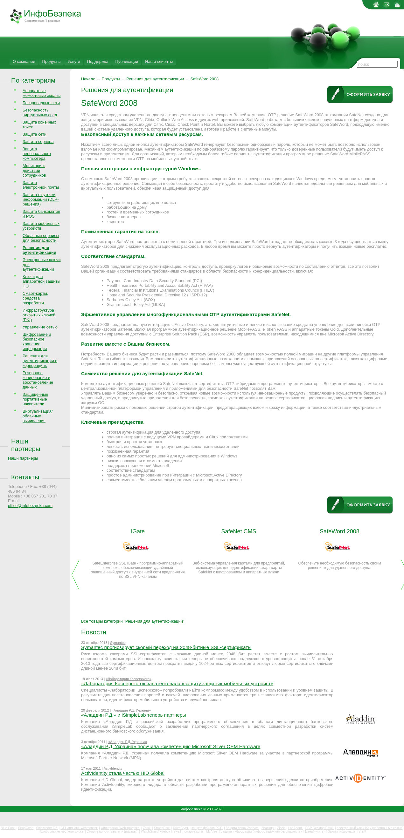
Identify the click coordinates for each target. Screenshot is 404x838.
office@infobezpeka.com (30, 505)
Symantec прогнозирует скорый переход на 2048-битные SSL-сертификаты (166, 647)
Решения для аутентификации (155, 79)
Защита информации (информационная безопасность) (261, 831)
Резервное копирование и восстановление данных (38, 379)
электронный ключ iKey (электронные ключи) (370, 828)
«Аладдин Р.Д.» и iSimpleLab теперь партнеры (133, 715)
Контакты (25, 477)
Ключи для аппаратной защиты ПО (41, 281)
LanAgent (295, 828)
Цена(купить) (315, 831)
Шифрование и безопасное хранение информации (37, 341)
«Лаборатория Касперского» (128, 679)
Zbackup (268, 828)
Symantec (117, 643)
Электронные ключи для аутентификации (42, 264)
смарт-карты (194, 831)
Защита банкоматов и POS (41, 214)
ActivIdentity (113, 768)
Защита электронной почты (41, 185)
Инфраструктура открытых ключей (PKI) (39, 315)
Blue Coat (8, 828)
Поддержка (97, 61)
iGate (138, 531)
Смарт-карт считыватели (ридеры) (112, 831)
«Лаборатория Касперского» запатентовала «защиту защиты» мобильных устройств (177, 683)
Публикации (126, 61)
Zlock (281, 828)
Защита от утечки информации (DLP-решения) (41, 199)
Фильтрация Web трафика (120, 828)
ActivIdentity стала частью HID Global (122, 773)
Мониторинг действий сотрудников (34, 170)
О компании (24, 61)
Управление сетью (40, 327)
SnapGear (25, 828)
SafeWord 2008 (204, 79)
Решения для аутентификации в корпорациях (40, 361)
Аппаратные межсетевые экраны (42, 93)
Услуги (73, 61)
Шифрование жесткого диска (62, 831)
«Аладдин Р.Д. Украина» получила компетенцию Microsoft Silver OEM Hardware (170, 746)
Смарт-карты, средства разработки (35, 298)
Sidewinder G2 (47, 828)
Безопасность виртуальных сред (40, 112)
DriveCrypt (181, 828)
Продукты (51, 61)
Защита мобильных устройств (41, 226)
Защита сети (34, 134)
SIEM (362, 831)
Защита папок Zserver (242, 828)
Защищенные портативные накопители (35, 399)
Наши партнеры (25, 444)
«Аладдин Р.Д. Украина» (131, 710)
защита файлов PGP (207, 828)
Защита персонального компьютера (37, 153)
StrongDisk (162, 828)
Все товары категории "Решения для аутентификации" (132, 621)
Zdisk (147, 828)
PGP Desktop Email (319, 828)
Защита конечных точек (39, 124)
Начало (88, 79)
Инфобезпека (192, 809)
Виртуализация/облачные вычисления (37, 416)
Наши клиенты (159, 61)
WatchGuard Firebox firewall (161, 831)
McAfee (212, 831)
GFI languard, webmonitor (79, 828)
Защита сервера (38, 141)
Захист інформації (342, 831)
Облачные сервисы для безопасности (41, 238)
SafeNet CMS (238, 531)
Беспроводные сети (41, 102)
